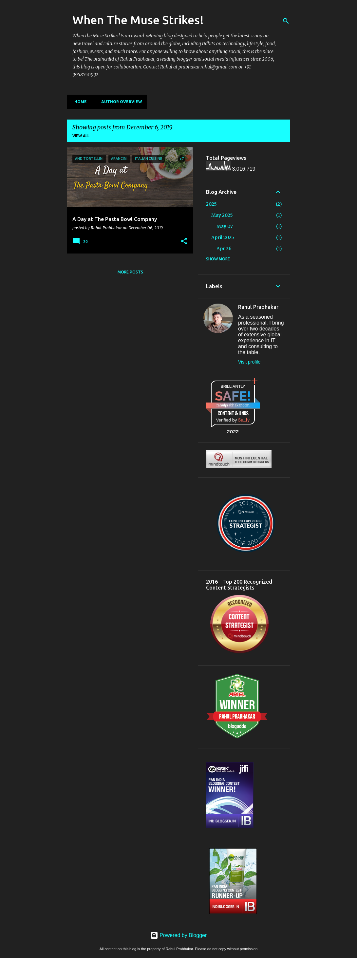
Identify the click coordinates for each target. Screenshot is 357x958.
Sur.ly (244, 420)
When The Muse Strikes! (138, 20)
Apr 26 (224, 249)
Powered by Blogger (178, 935)
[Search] (286, 21)
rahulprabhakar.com (233, 405)
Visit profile (249, 362)
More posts (130, 272)
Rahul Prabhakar (258, 307)
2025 (211, 204)
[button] (184, 241)
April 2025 (222, 237)
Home (78, 102)
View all (80, 136)
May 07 (224, 226)
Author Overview (119, 102)
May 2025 (222, 215)
